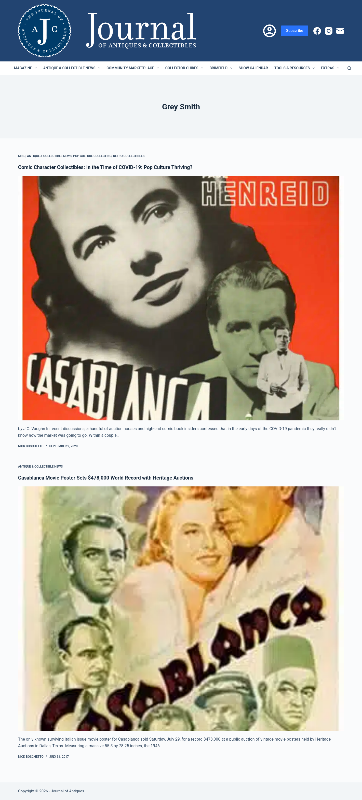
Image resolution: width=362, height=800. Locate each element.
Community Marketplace (133, 68)
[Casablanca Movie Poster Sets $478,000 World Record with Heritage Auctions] (181, 608)
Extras (331, 68)
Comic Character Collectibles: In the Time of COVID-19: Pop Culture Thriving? (106, 167)
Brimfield (221, 68)
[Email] (340, 31)
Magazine (26, 68)
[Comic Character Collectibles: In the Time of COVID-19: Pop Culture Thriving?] (181, 298)
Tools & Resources (295, 68)
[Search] (349, 68)
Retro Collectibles (128, 156)
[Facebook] (317, 31)
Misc (21, 156)
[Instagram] (328, 31)
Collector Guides (185, 68)
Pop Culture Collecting (92, 156)
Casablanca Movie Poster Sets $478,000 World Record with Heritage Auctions (107, 477)
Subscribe (294, 30)
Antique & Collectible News (72, 68)
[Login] (269, 30)
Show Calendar (253, 68)
